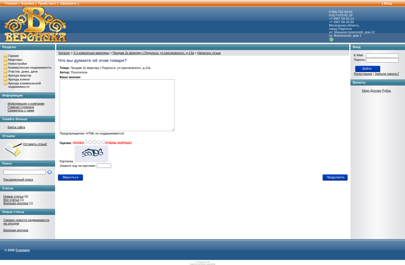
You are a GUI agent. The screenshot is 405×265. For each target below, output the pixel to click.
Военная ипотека (15, 203)
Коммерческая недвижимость (29, 67)
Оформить (68, 3)
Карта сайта (16, 127)
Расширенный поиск (18, 179)
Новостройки (17, 63)
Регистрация (363, 73)
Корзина (27, 3)
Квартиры (15, 59)
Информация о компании (26, 103)
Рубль (386, 90)
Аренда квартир (19, 75)
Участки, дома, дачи (23, 71)
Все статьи (11, 199)
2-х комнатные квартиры (91, 53)
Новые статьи (13, 196)
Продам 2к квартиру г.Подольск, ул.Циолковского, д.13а (153, 53)
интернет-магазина (206, 264)
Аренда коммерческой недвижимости (24, 85)
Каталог (64, 53)
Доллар (375, 90)
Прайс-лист (47, 3)
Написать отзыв (208, 53)
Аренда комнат (19, 79)
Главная (10, 3)
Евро (365, 90)
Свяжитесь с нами (21, 110)
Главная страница (21, 107)
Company (22, 250)
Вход (388, 3)
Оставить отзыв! (35, 144)
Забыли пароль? (387, 73)
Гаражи (13, 55)
